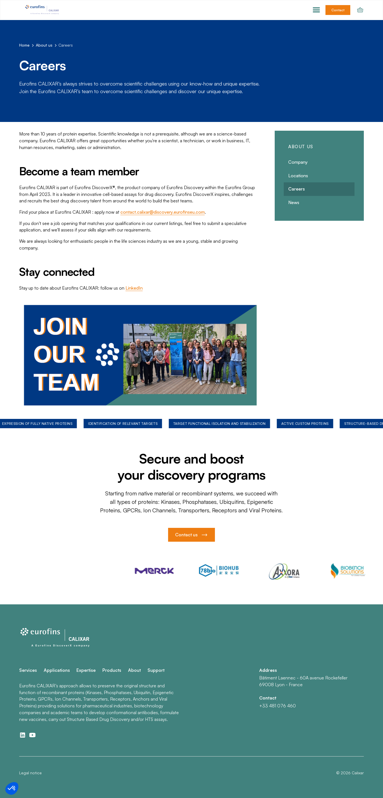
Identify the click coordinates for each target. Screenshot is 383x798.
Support (156, 670)
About (134, 670)
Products (111, 670)
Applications (57, 670)
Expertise (86, 670)
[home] (42, 10)
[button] (316, 10)
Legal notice (30, 772)
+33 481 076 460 (277, 706)
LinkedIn (134, 288)
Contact (337, 10)
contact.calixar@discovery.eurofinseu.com (162, 212)
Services (28, 670)
